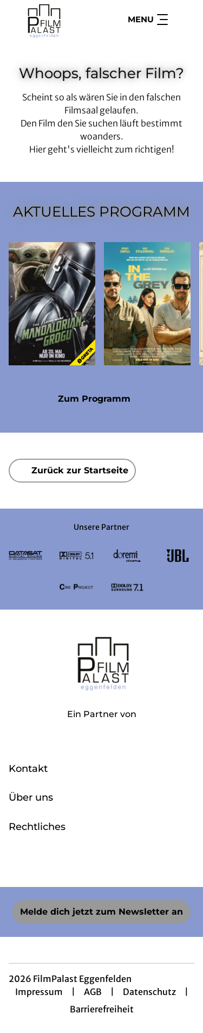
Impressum (39, 991)
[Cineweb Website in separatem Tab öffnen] (101, 725)
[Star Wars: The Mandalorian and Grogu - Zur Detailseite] (52, 303)
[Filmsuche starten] (183, 19)
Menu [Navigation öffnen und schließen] (148, 19)
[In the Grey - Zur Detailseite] (147, 303)
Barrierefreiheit (102, 1009)
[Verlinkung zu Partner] (25, 555)
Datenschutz (149, 991)
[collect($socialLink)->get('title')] (78, 863)
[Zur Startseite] (48, 19)
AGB (93, 991)
